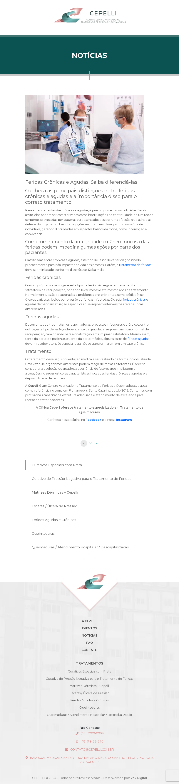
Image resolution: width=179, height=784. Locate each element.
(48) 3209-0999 (90, 733)
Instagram (124, 420)
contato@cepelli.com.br (89, 749)
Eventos (89, 628)
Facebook (93, 420)
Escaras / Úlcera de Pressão (54, 506)
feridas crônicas (134, 299)
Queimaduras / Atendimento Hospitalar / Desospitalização (80, 547)
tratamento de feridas (135, 265)
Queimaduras (43, 534)
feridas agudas (138, 339)
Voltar (90, 443)
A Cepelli (89, 621)
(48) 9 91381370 (89, 741)
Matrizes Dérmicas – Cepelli (55, 492)
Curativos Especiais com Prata (57, 465)
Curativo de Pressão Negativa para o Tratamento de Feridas (81, 479)
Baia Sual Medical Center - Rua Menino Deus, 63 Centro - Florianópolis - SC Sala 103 (90, 760)
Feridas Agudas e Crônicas (54, 520)
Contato (90, 650)
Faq (89, 643)
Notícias (89, 635)
